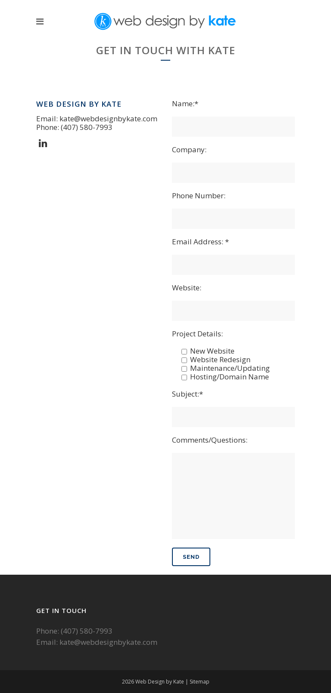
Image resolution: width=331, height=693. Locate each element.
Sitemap (199, 681)
